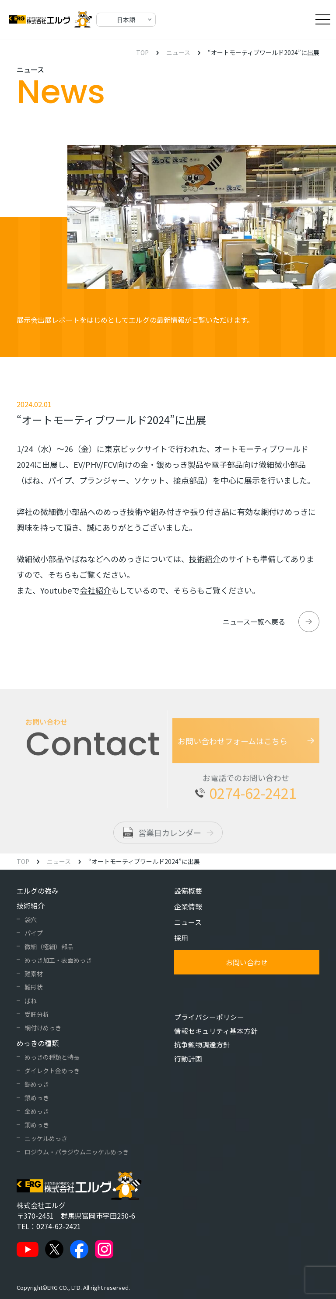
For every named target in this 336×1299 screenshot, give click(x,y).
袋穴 (30, 919)
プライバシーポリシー (209, 1017)
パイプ (33, 933)
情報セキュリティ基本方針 (216, 1030)
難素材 (33, 973)
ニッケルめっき (45, 1138)
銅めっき (36, 1124)
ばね (30, 1000)
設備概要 (188, 890)
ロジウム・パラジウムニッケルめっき (76, 1151)
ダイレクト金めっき (52, 1070)
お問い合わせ (247, 962)
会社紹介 (95, 590)
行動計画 (188, 1057)
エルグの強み (38, 890)
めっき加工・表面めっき (58, 960)
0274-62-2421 (58, 1226)
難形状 (33, 987)
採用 (181, 938)
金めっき (36, 1111)
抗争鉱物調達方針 (202, 1044)
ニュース (188, 922)
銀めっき (36, 1097)
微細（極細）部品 (49, 946)
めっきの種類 (38, 1043)
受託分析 (36, 1014)
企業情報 (188, 906)
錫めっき (36, 1084)
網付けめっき (42, 1027)
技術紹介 (204, 558)
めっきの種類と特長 (52, 1057)
